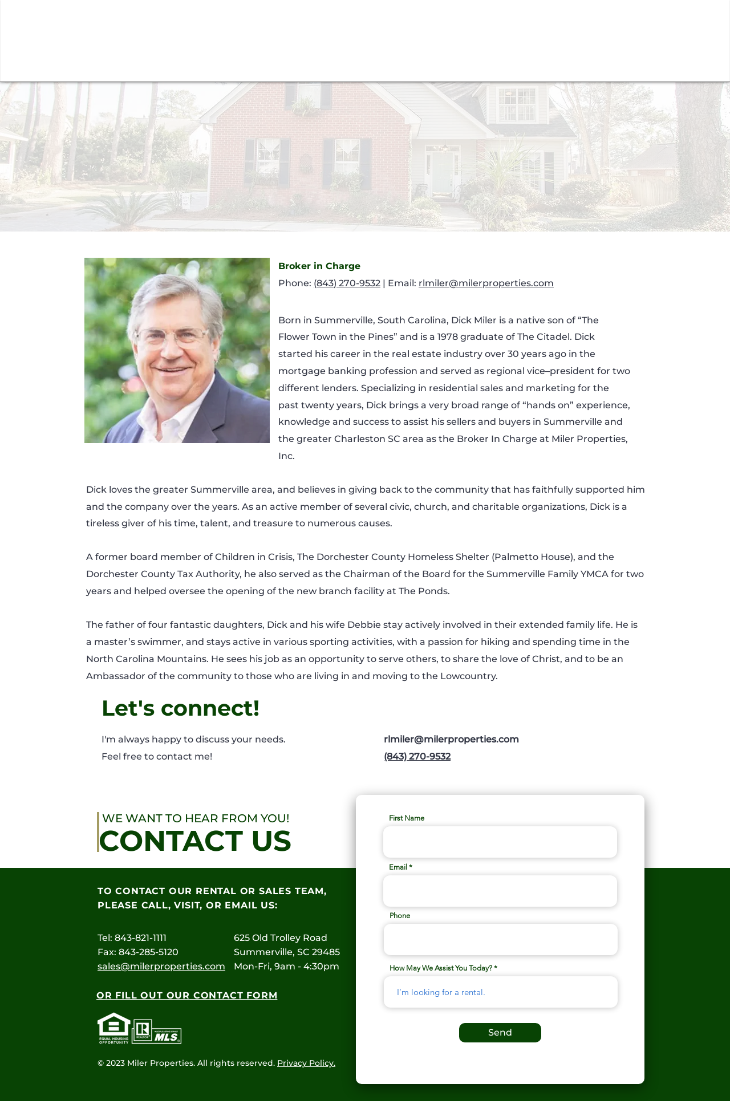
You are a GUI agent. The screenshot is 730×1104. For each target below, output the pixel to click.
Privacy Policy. (306, 1063)
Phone (400, 915)
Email (398, 867)
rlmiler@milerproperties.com (486, 283)
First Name (406, 818)
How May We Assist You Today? (441, 968)
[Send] (500, 1032)
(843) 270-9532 (347, 283)
